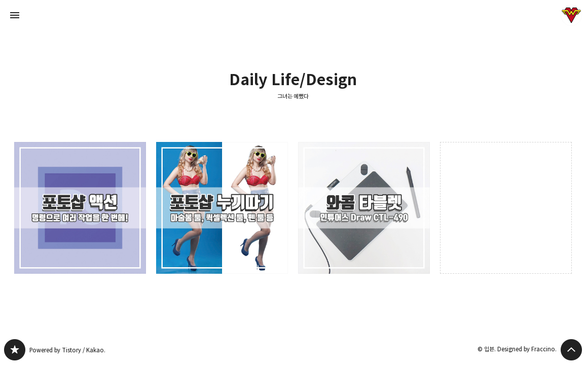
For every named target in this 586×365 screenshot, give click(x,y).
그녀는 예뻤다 (293, 96)
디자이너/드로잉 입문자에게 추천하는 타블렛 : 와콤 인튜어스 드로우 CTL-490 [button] (364, 208)
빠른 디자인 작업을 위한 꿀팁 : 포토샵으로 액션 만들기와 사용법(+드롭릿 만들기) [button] (80, 208)
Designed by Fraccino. (527, 349)
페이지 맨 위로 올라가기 (571, 350)
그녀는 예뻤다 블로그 (15, 350)
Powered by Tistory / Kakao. (67, 350)
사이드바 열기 (15, 15)
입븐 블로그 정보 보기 (571, 15)
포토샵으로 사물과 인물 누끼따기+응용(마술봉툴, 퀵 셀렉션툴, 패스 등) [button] (222, 208)
